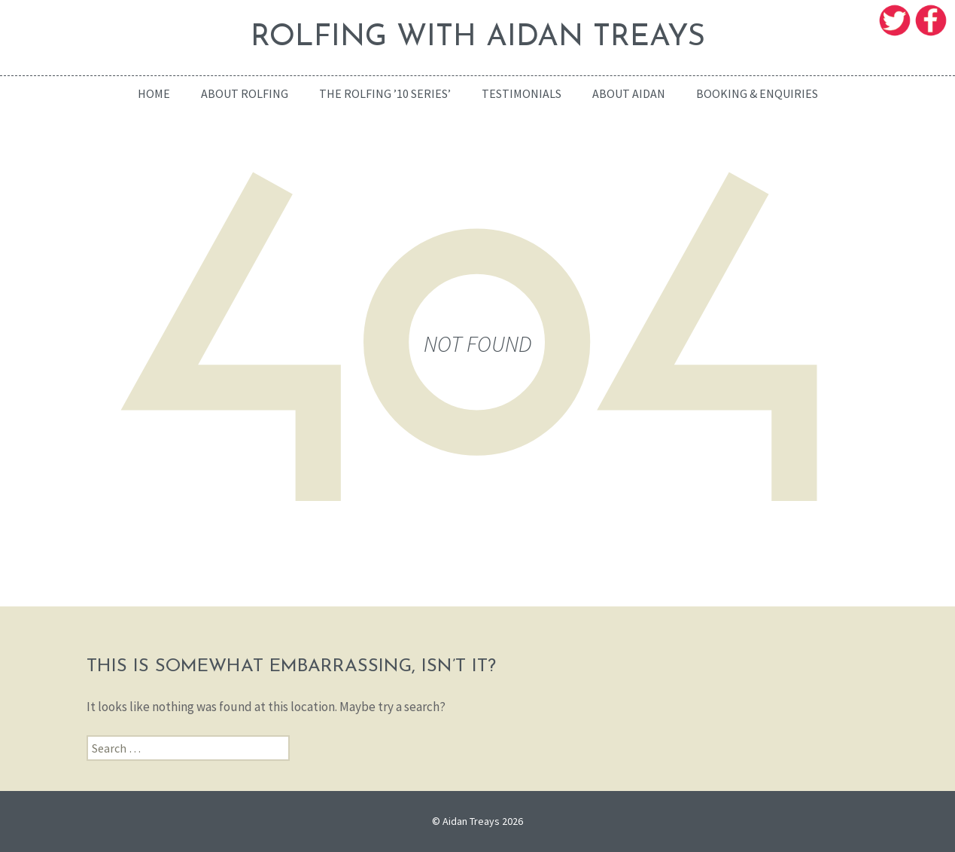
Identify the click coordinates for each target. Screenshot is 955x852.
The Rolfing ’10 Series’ (385, 93)
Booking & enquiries (757, 93)
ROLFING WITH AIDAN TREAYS (478, 38)
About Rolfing (244, 93)
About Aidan (628, 93)
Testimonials (521, 93)
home (154, 93)
